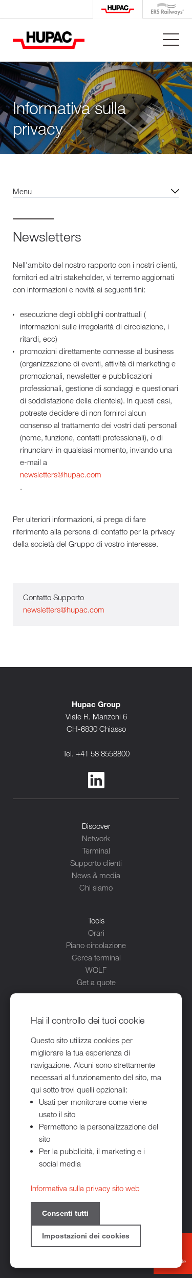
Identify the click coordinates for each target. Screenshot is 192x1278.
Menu (22, 191)
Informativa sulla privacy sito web (85, 1188)
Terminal (96, 850)
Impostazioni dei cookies (86, 1235)
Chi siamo (96, 887)
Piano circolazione (96, 945)
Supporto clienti (96, 862)
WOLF (96, 969)
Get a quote (96, 982)
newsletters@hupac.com (60, 474)
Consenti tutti (65, 1213)
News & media (96, 875)
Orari (96, 932)
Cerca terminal (96, 957)
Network (96, 838)
